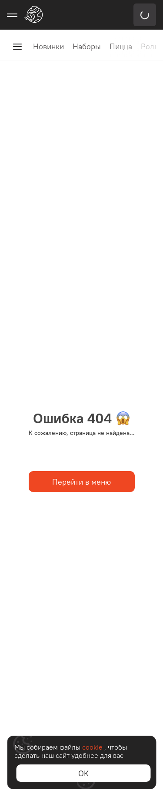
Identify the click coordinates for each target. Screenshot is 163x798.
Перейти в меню (81, 482)
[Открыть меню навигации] (12, 15)
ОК (83, 773)
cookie (93, 747)
